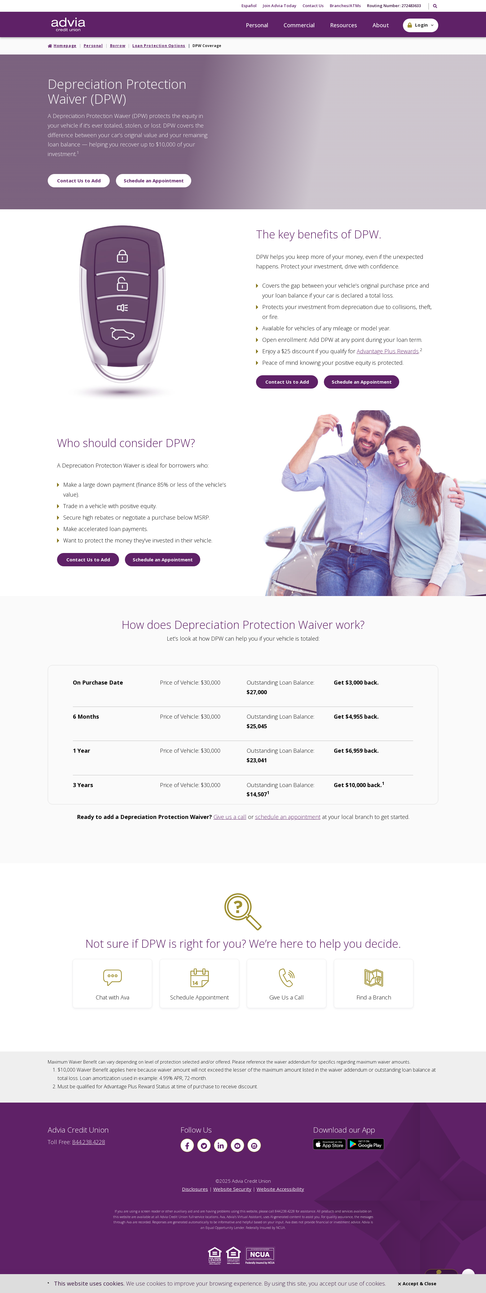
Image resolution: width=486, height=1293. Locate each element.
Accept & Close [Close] (417, 1283)
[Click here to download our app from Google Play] (365, 1143)
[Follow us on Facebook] (187, 1145)
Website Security (232, 1189)
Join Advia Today (279, 5)
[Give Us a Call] (286, 983)
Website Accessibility (280, 1189)
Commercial (299, 25)
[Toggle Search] (434, 6)
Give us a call (230, 817)
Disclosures (195, 1189)
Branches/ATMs (345, 5)
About (381, 25)
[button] (420, 25)
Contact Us (313, 5)
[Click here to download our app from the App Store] (330, 1143)
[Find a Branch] (373, 983)
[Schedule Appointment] (199, 983)
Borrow (118, 45)
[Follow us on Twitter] (204, 1145)
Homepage (65, 45)
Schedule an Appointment (154, 180)
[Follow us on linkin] (221, 1145)
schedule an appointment (287, 817)
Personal (257, 25)
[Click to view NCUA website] (262, 1255)
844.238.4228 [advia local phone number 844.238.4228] (88, 1142)
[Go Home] (68, 24)
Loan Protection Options (158, 45)
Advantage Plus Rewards (388, 351)
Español (249, 5)
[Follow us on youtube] (237, 1145)
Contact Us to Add (79, 180)
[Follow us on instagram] (254, 1145)
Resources (343, 25)
